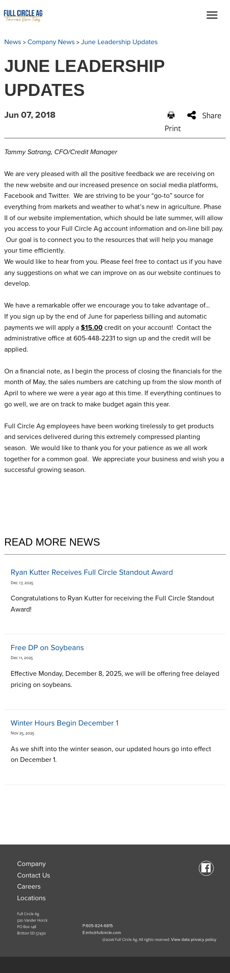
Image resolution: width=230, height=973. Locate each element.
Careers (29, 886)
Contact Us (33, 875)
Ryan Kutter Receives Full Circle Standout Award (92, 572)
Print (173, 122)
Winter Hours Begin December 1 (64, 723)
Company (31, 864)
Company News (51, 42)
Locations (31, 898)
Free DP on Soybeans (47, 648)
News (12, 42)
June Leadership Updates (119, 42)
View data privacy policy (193, 939)
